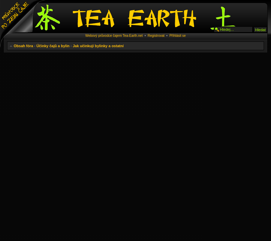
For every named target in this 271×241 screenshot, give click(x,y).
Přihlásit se (177, 35)
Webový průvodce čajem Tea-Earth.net (114, 35)
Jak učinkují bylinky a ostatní (98, 46)
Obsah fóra (23, 46)
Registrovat (156, 35)
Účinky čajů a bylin (53, 46)
